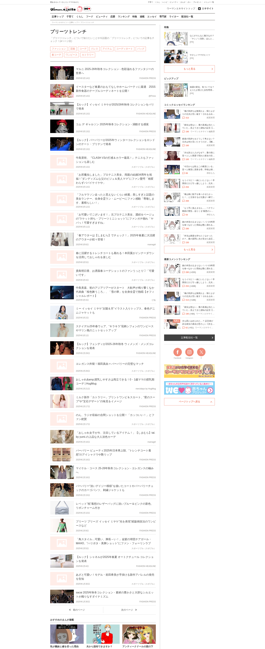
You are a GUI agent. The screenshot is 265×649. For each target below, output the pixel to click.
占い (189, 2)
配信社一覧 (187, 16)
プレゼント (197, 2)
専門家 (162, 16)
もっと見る (189, 68)
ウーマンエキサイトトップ (181, 8)
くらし (157, 2)
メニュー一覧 (209, 2)
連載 (142, 16)
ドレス (94, 48)
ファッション (59, 48)
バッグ (140, 48)
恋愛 (112, 16)
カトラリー (88, 54)
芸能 (72, 48)
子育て (150, 2)
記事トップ (58, 16)
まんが (182, 2)
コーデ (83, 48)
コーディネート (124, 48)
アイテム (107, 48)
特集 (134, 16)
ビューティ (174, 2)
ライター (174, 16)
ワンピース (71, 54)
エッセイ (152, 16)
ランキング (124, 16)
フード (89, 16)
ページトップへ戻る (189, 401)
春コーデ (56, 54)
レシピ (164, 2)
